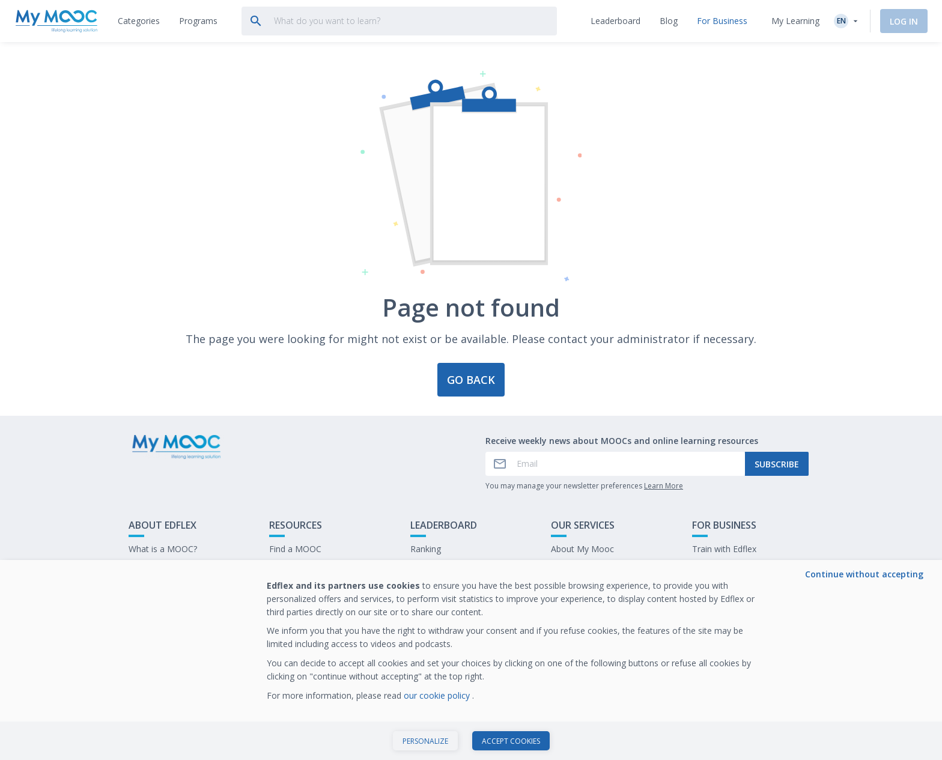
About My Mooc (582, 549)
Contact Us (150, 567)
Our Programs (296, 567)
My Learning (795, 20)
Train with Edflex (724, 549)
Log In (904, 21)
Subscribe (777, 464)
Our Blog (286, 586)
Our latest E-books (728, 567)
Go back (471, 379)
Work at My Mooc (727, 586)
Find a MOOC (295, 549)
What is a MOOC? (163, 549)
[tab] (138, 21)
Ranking (425, 549)
